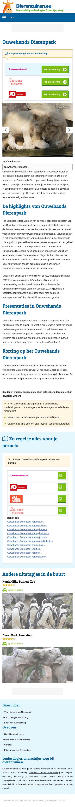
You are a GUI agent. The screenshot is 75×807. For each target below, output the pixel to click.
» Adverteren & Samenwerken (16, 739)
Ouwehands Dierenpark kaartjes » (24, 549)
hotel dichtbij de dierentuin (14, 784)
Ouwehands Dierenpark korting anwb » (27, 525)
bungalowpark (41, 784)
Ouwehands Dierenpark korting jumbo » (27, 537)
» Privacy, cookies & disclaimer (16, 750)
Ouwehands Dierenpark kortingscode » (27, 556)
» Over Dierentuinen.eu (13, 734)
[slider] (8, 585)
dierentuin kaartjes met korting (44, 772)
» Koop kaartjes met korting (15, 717)
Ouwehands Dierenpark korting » (24, 552)
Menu (11, 17)
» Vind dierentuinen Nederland (16, 712)
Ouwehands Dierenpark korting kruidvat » (28, 533)
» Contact (7, 745)
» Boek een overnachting (14, 723)
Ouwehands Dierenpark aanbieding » (26, 545)
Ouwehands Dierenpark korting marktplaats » (30, 541)
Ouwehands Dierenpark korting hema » (27, 529)
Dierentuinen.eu (13, 768)
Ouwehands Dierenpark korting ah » (25, 521)
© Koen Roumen (63, 107)
